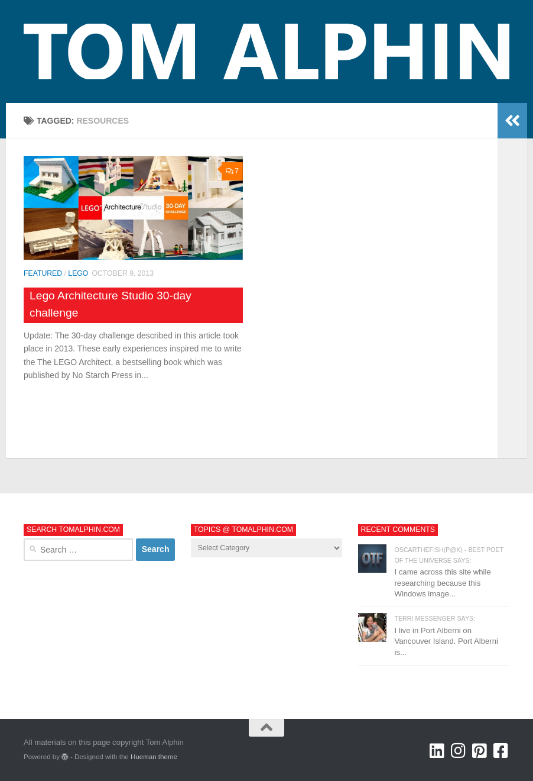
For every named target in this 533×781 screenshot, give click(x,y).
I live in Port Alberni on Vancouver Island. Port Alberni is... (446, 641)
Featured (43, 273)
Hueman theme (154, 756)
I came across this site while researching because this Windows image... (443, 582)
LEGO (78, 273)
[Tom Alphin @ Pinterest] (480, 751)
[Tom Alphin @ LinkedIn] (437, 751)
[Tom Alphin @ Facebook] (501, 751)
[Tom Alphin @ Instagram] (458, 751)
